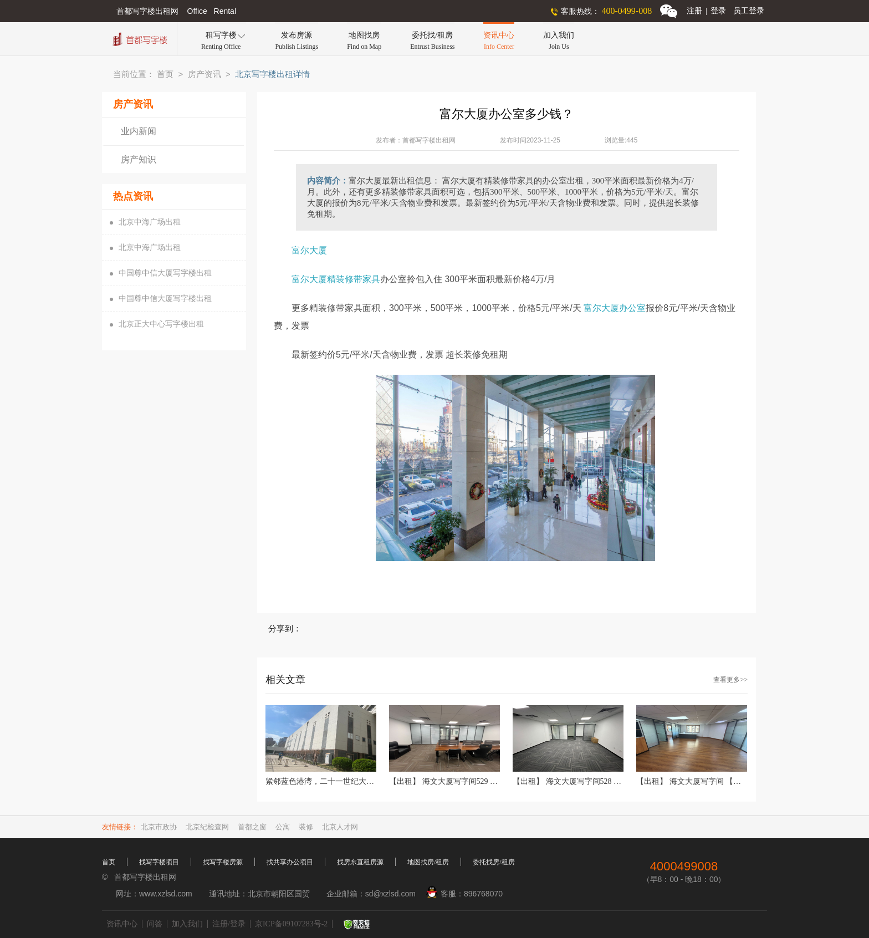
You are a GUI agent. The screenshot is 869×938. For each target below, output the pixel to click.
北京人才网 (340, 827)
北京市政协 (159, 827)
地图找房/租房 (428, 862)
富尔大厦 (310, 250)
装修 (306, 827)
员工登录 (748, 11)
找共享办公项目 (290, 862)
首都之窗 (252, 827)
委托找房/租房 (493, 862)
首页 (165, 74)
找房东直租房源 (360, 862)
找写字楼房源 (223, 862)
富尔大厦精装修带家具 (336, 279)
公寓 (282, 827)
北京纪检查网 (207, 827)
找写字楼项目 (159, 862)
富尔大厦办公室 (615, 308)
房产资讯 (204, 74)
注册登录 (706, 11)
